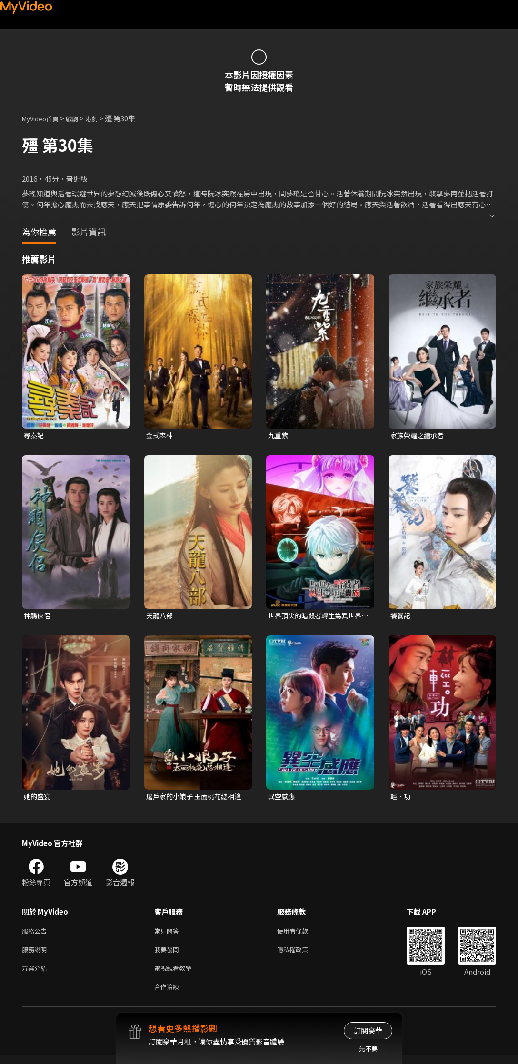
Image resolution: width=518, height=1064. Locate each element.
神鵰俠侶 (38, 617)
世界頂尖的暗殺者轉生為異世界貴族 (318, 617)
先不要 (368, 1048)
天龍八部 (160, 617)
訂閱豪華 (368, 1030)
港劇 (101, 118)
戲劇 (79, 118)
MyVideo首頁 (43, 118)
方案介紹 (36, 974)
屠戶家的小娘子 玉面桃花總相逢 (193, 798)
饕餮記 (401, 617)
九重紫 (278, 435)
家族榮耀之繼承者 (419, 435)
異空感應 (282, 798)
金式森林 (160, 435)
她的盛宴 (38, 798)
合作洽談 (168, 994)
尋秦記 (34, 435)
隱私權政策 (301, 954)
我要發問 (168, 954)
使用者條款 (301, 934)
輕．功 (401, 798)
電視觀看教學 (175, 974)
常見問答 (168, 934)
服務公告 (36, 934)
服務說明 (36, 954)
